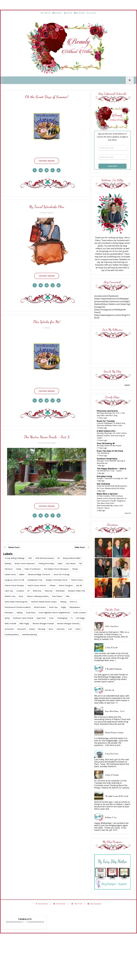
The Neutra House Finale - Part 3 (46, 435)
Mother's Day (10, 594)
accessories (9, 627)
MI (28, 588)
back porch (21, 627)
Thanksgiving (62, 616)
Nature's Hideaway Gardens (38, 594)
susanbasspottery (12, 632)
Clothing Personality (46, 561)
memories (61, 627)
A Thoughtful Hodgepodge (115, 681)
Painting (63, 599)
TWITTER (68, 13)
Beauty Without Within (72, 556)
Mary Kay (48, 588)
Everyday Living (106, 481)
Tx (72, 616)
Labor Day (9, 588)
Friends (75, 567)
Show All (128, 523)
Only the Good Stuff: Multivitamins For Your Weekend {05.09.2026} (109, 496)
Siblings (20, 610)
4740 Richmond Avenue (46, 441)
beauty (32, 627)
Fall (80, 561)
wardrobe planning (29, 632)
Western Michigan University (68, 621)
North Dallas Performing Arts (16, 599)
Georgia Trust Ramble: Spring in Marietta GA (113, 465)
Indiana (52, 583)
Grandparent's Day (34, 577)
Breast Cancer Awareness (25, 561)
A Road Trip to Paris (114, 768)
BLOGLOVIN (91, 13)
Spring (7, 616)
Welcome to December (114, 792)
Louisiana (20, 588)
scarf (70, 627)
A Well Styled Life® (108, 434)
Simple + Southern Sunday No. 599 (112, 484)
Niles (68, 594)
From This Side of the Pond (112, 454)
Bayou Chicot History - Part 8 (117, 724)
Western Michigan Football (43, 621)
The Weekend (105, 456)
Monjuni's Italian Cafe (76, 588)
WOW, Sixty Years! (114, 636)
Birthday (8, 561)
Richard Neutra (40, 605)
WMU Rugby (24, 621)
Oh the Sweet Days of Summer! (46, 97)
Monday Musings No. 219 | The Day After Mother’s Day (113, 417)
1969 (30, 556)
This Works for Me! (46, 321)
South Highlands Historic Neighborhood (54, 610)
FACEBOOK (46, 13)
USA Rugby (80, 616)
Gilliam (21, 572)
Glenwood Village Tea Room (39, 572)
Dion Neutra (71, 561)
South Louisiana (79, 610)
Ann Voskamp (105, 491)
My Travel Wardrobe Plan (46, 206)
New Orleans (57, 594)
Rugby (63, 605)
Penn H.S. (73, 599)
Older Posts (78, 545)
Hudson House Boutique (14, 583)
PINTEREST (57, 13)
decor (51, 627)
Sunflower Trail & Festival (23, 616)
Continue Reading (46, 160)
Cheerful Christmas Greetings (116, 747)
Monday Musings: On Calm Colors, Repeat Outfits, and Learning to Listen (111, 438)
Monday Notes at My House (111, 449)
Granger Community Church (57, 577)
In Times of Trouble (113, 658)
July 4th (79, 583)
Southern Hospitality (109, 462)
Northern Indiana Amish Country (44, 599)
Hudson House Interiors (36, 583)
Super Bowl (40, 616)
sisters (78, 627)
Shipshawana (74, 605)
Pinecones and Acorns (109, 414)
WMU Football (10, 621)
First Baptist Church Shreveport (56, 567)
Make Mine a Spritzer (109, 504)
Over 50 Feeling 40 (108, 446)
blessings (41, 627)
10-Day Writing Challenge (14, 556)
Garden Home (10, 572)
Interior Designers (66, 583)
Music (21, 594)
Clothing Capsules (46, 212)
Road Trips (53, 605)
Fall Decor (9, 567)
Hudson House (77, 577)
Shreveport (9, 610)
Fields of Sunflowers (33, 567)
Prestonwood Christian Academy (17, 605)
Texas (51, 616)
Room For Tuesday (108, 424)
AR (58, 556)
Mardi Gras (37, 588)
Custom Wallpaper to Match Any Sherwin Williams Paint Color (113, 427)
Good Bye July (111, 702)
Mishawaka (60, 588)
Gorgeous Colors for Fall (14, 577)
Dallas (60, 561)
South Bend (30, 610)
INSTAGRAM (79, 13)
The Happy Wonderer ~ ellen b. (113, 473)
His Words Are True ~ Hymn (111, 476)
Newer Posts (14, 545)
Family (18, 567)
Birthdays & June (113, 837)
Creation (46, 327)
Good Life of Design (62, 572)
